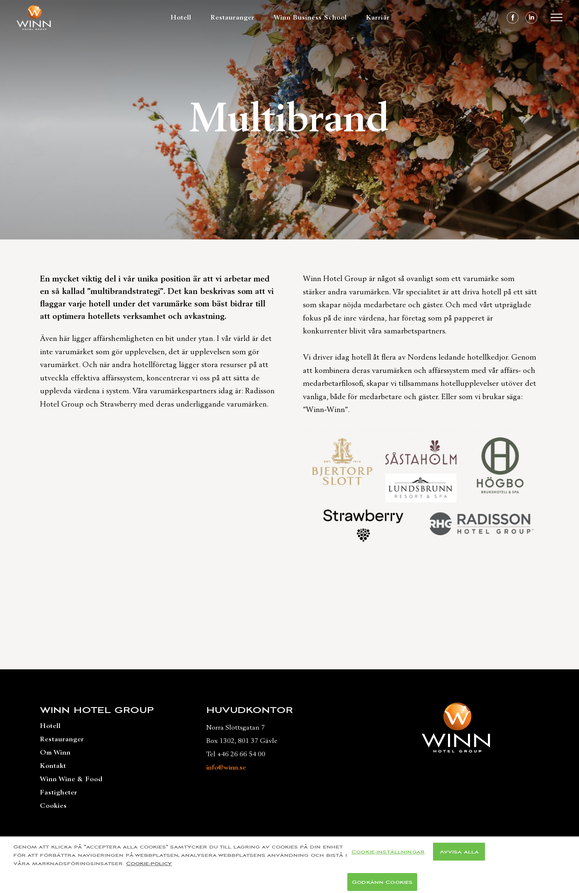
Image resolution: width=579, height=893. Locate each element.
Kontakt (53, 765)
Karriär (378, 17)
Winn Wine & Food (71, 779)
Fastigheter (58, 792)
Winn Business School (310, 17)
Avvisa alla (459, 854)
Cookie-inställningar (388, 854)
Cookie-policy (149, 866)
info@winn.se (226, 767)
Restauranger (232, 17)
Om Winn (55, 752)
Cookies (53, 805)
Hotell (181, 17)
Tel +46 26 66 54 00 (235, 754)
